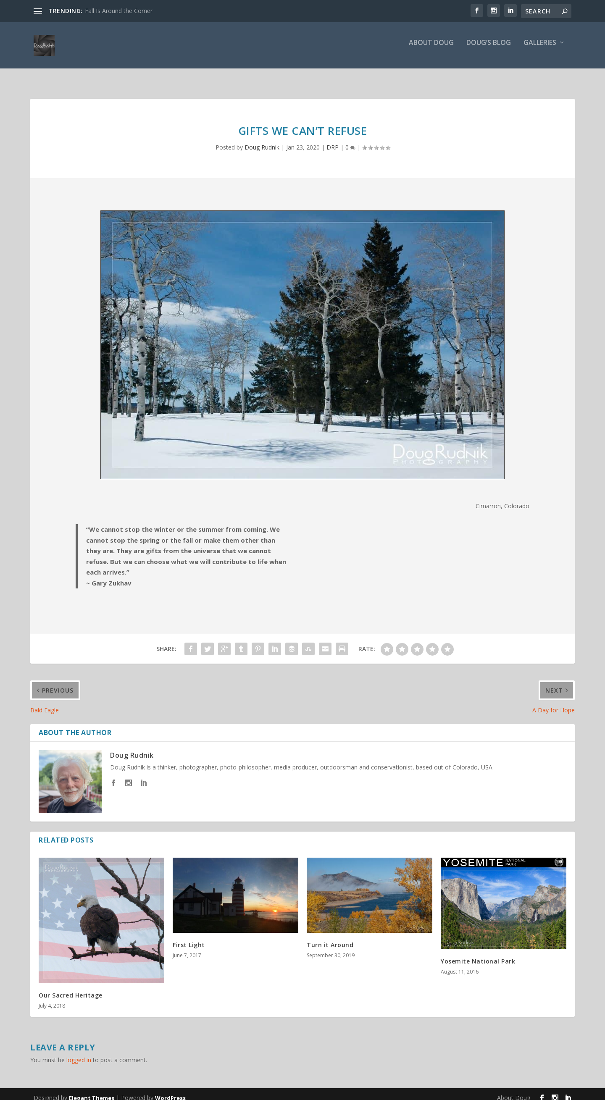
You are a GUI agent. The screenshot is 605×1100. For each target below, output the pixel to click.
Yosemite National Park (478, 954)
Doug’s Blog (488, 49)
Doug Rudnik (262, 140)
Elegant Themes (91, 1090)
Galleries (539, 49)
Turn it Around (330, 937)
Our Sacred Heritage (71, 988)
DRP (332, 140)
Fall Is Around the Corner (119, 11)
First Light (189, 937)
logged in (78, 1052)
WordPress (170, 1090)
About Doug (431, 49)
